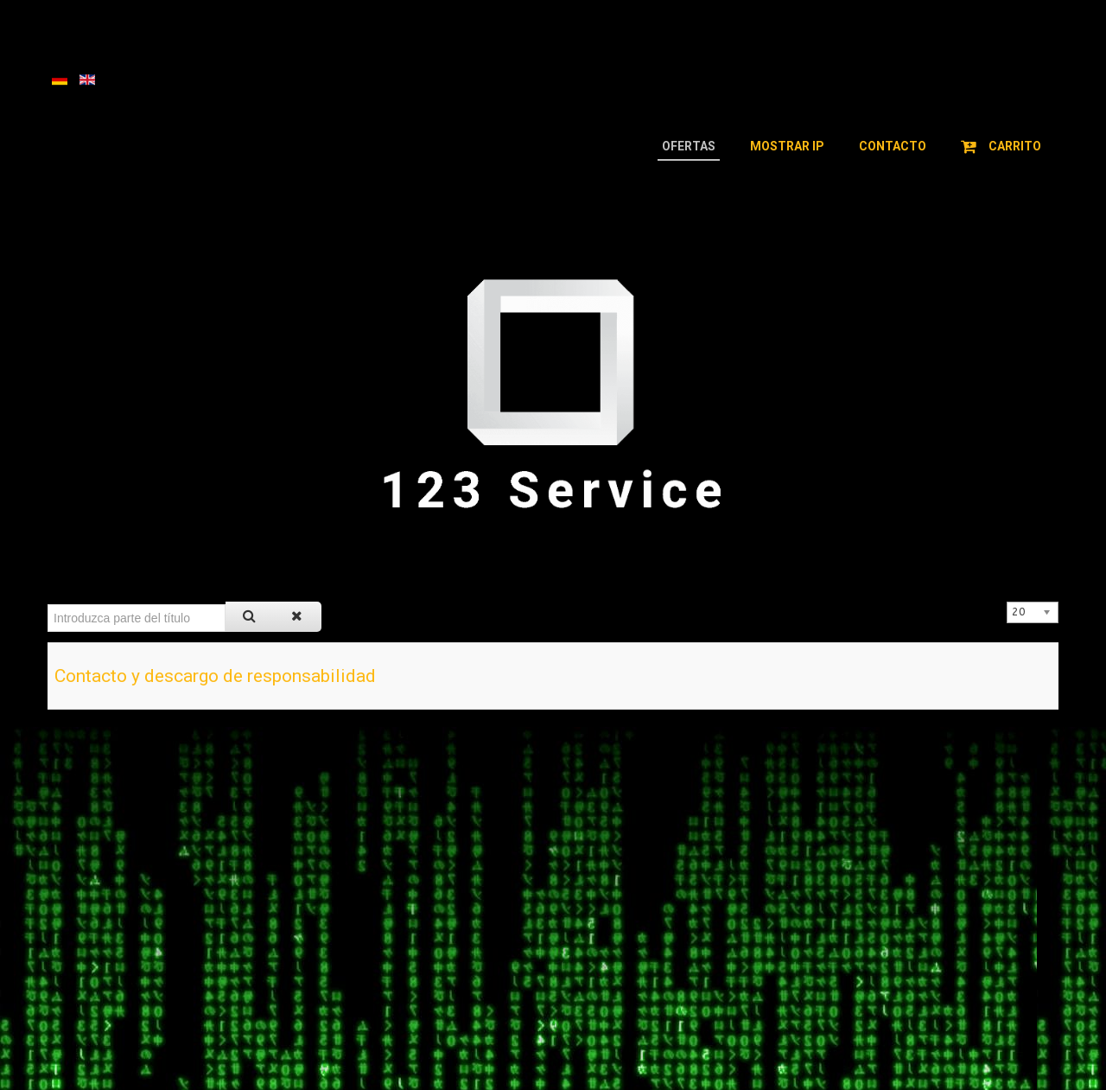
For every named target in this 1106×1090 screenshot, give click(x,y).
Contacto (892, 146)
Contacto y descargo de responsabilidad (215, 676)
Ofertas (688, 146)
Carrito (1001, 146)
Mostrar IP (787, 146)
